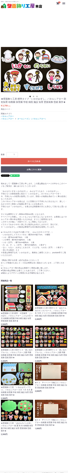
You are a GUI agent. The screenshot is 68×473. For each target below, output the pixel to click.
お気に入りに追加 (34, 169)
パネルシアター (7, 116)
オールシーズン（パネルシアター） (32, 119)
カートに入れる (34, 161)
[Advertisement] (34, 25)
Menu (64, 2)
